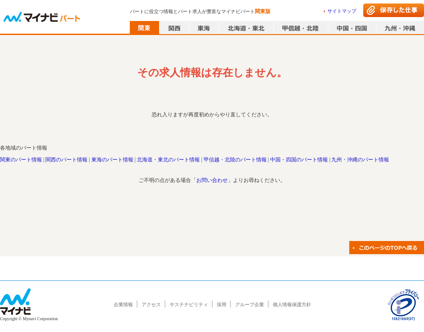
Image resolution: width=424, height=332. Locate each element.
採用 (221, 304)
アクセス (151, 304)
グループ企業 (249, 304)
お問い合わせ (212, 180)
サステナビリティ (189, 304)
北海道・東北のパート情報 (168, 160)
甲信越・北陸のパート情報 (235, 160)
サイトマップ (341, 11)
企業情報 (123, 304)
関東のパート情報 (21, 160)
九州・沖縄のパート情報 (360, 160)
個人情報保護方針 (292, 304)
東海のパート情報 (112, 160)
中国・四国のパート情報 (299, 160)
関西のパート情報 (66, 160)
